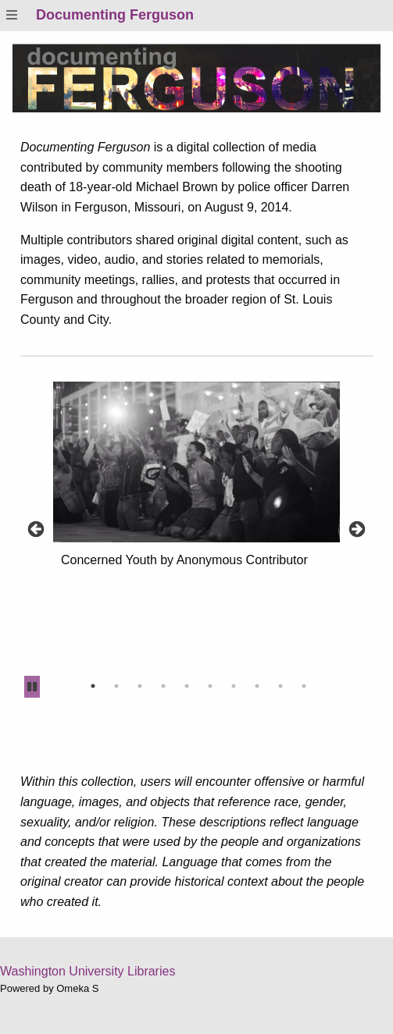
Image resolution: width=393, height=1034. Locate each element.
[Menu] (11, 15)
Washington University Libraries (87, 971)
